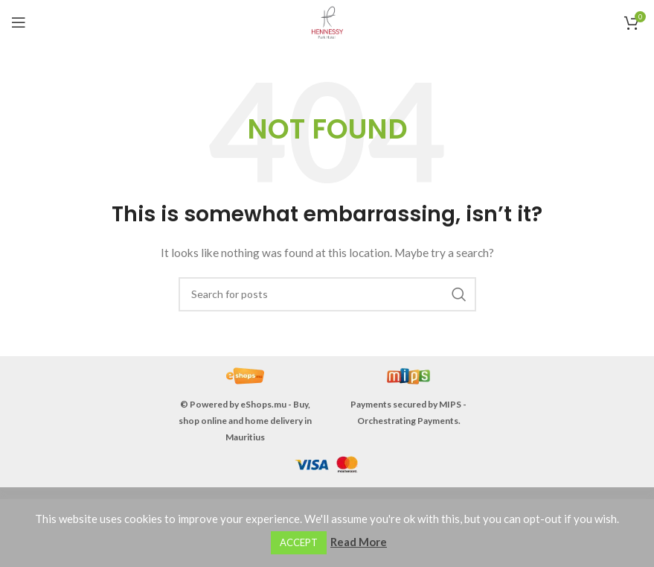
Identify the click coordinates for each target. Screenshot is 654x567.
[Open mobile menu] (18, 22)
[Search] (327, 294)
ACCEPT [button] (299, 542)
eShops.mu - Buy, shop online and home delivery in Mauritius (245, 421)
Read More (358, 541)
